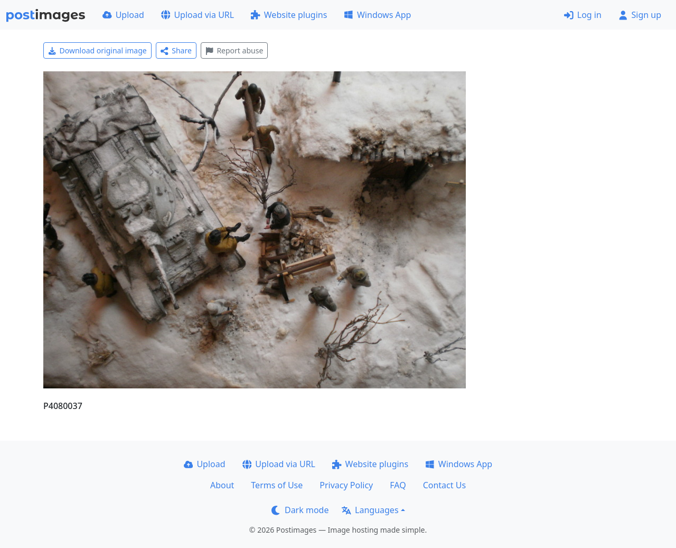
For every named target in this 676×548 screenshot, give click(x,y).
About (222, 485)
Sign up (639, 15)
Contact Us (444, 485)
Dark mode (299, 510)
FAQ (398, 485)
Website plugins (289, 15)
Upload (123, 15)
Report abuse (234, 50)
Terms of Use (277, 485)
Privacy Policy (346, 485)
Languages (370, 510)
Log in (583, 15)
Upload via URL (197, 15)
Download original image (97, 50)
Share (176, 50)
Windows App (377, 15)
